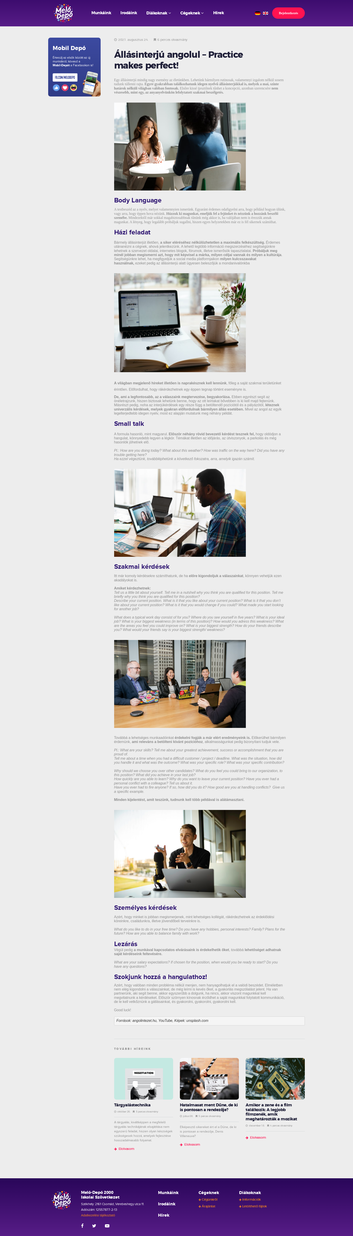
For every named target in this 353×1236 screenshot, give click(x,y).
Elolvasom (126, 1149)
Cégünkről (209, 1199)
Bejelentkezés (288, 13)
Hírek (218, 13)
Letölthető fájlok (254, 1206)
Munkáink (101, 13)
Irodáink (128, 13)
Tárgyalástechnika (132, 1105)
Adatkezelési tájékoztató (98, 1215)
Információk (251, 1199)
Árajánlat (208, 1206)
